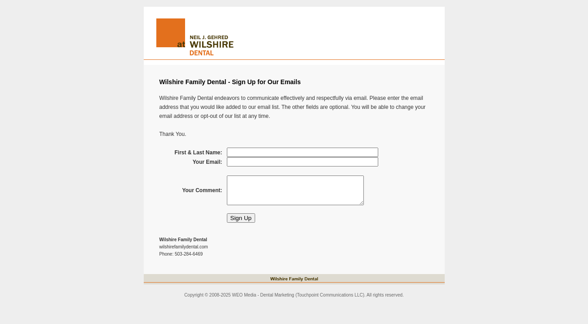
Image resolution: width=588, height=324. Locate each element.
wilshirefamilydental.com (183, 246)
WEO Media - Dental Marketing (263, 294)
